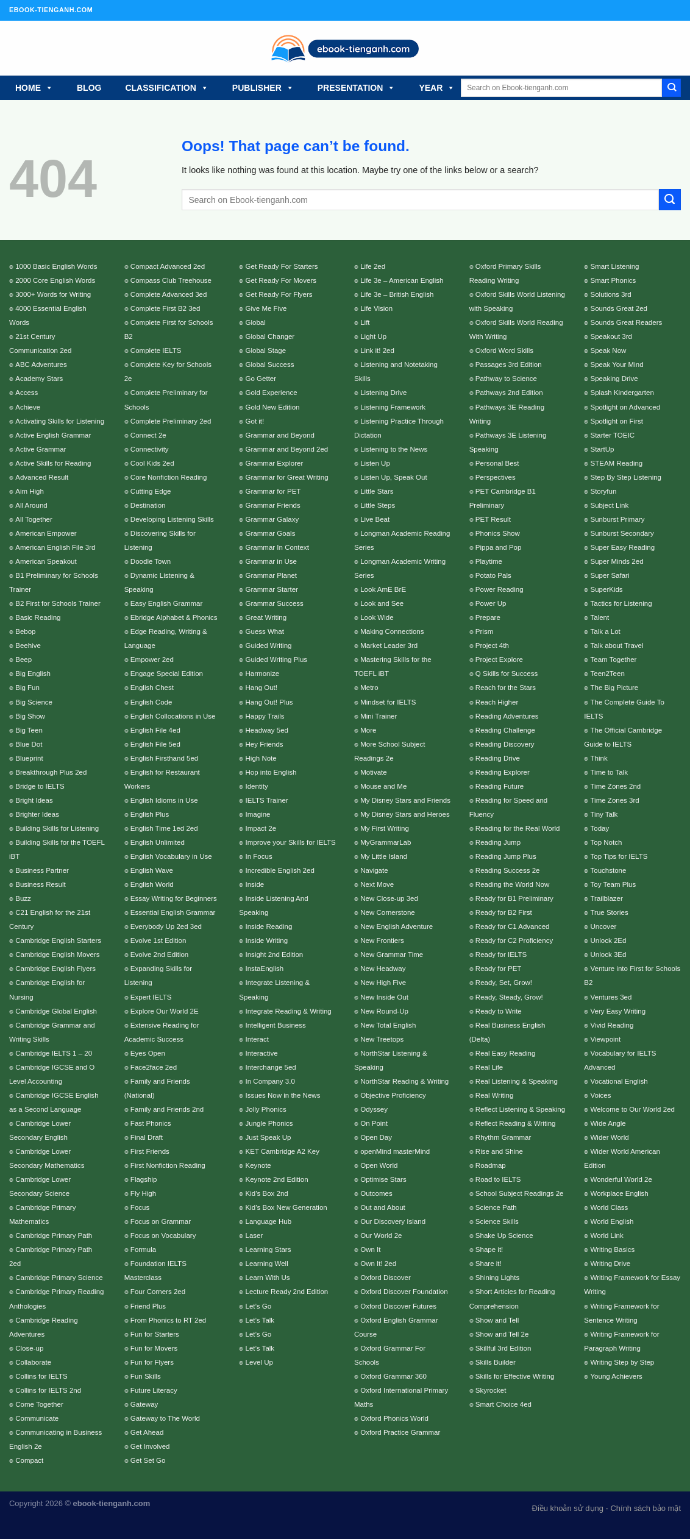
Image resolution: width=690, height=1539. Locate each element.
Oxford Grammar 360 (393, 1376)
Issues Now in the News (283, 1095)
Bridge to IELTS (39, 786)
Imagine (258, 814)
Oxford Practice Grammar (400, 1432)
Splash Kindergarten (621, 392)
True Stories (609, 912)
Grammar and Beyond (280, 435)
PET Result (493, 519)
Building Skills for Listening (57, 828)
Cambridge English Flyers (55, 968)
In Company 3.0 (270, 1081)
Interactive (262, 1053)
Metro (369, 687)
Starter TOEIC (612, 435)
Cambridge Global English (56, 1011)
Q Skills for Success (506, 673)
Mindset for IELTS (388, 702)
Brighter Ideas (37, 814)
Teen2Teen (607, 673)
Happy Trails (265, 716)
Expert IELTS (151, 997)
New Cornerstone (387, 912)
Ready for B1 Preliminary (514, 898)
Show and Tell (497, 1320)
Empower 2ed (152, 659)
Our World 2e (381, 1235)
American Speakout (46, 561)
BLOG (89, 88)
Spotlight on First (616, 421)
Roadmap (490, 1165)
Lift (364, 322)
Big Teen (29, 730)
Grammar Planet (271, 575)
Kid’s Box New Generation (286, 1207)
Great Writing (266, 617)
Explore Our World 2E (164, 1011)
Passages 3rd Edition (508, 364)
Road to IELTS (498, 1179)
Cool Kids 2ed (152, 463)
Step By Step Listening (625, 477)
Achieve (27, 407)
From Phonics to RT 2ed (168, 1320)
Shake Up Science (504, 1235)
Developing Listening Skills (172, 519)
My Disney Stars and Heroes (405, 814)
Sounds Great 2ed (618, 308)
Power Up (491, 603)
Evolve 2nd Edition (159, 954)
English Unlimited (157, 842)
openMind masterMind (395, 1151)
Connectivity (149, 449)
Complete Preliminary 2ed (171, 421)
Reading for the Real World (517, 828)
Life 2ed (372, 266)
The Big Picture (614, 687)
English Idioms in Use (164, 800)
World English (611, 1221)
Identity (257, 786)
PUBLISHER (263, 88)
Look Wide (376, 617)
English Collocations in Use (173, 716)
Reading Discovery (505, 744)
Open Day (376, 1137)
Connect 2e (148, 435)
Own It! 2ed (378, 1263)
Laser (254, 1235)
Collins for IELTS (41, 1376)
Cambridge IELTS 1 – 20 (53, 1053)
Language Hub (269, 1221)
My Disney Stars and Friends (405, 800)
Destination (148, 505)
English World (152, 884)
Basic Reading (37, 617)
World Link (606, 1235)
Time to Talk (608, 772)
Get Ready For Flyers (279, 294)
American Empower (45, 533)
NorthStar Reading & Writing (404, 1081)
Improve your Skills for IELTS (291, 842)
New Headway (382, 968)
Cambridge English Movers (57, 954)
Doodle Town (150, 561)
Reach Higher (496, 702)
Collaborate (33, 1362)
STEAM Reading (616, 463)
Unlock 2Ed (608, 940)
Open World (378, 1165)
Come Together (39, 1404)
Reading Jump (498, 842)
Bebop (25, 631)
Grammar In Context (277, 547)
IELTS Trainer (267, 800)
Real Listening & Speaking (516, 1081)
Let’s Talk (260, 1320)
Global (256, 322)
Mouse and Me (383, 786)
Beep (23, 659)
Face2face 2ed (153, 1067)
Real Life (489, 1067)
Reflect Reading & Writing (515, 1123)
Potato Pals (493, 575)
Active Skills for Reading (53, 463)
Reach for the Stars (505, 687)
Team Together (613, 659)
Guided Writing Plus (277, 659)
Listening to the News (393, 449)
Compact (29, 1460)
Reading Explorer (502, 772)
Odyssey (374, 1109)
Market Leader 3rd (389, 645)
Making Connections (392, 631)
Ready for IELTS (501, 954)
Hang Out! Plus (269, 702)
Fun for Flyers (152, 1362)
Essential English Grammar (173, 912)
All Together (33, 519)
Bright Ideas (33, 800)
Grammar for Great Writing (287, 477)
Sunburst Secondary (621, 533)
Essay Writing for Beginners (173, 898)
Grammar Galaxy (272, 519)
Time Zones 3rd (614, 800)
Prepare (487, 617)
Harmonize (263, 673)
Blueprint (29, 758)
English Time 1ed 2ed (164, 828)
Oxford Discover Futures (398, 1306)
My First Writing (384, 828)
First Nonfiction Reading (167, 1165)
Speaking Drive (614, 378)
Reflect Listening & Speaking (520, 1109)
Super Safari (609, 575)
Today (599, 828)
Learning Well (267, 1263)
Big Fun (27, 687)
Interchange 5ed (271, 1067)
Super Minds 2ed (616, 561)
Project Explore (499, 659)
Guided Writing (269, 645)
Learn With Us (268, 1277)
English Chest (152, 687)
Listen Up (375, 463)
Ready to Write (498, 1011)
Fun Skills (145, 1376)
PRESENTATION (357, 88)
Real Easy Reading (505, 1053)
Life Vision (376, 308)
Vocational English (618, 1081)
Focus (139, 1207)
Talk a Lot (605, 631)
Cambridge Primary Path (53, 1235)
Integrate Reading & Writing (289, 1011)
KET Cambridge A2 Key (282, 1151)
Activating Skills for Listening (59, 421)
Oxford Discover (385, 1277)
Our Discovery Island (392, 1221)
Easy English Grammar (166, 603)
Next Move (377, 884)
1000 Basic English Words (56, 266)
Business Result (40, 884)
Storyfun (603, 491)
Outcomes (376, 1193)
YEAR (437, 88)
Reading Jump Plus (505, 856)
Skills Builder (495, 1362)
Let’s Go (259, 1306)
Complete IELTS (156, 350)
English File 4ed (155, 730)
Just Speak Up (268, 1137)
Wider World (609, 1137)
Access (26, 392)
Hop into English (271, 772)
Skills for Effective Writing (514, 1376)
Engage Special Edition (166, 673)
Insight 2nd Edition (275, 954)
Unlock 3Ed (608, 954)
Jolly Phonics (266, 1109)
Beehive (28, 645)
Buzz (23, 898)
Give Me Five (266, 308)
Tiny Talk (603, 814)
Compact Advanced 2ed (167, 266)
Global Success (270, 364)
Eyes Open (147, 1053)
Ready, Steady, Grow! (509, 997)
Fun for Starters (154, 1334)
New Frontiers (382, 940)
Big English (33, 673)
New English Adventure (396, 926)
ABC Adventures (41, 364)
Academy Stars (39, 378)
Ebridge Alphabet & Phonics (174, 617)
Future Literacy (153, 1390)
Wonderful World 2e (621, 1179)
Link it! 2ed (377, 350)
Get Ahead (146, 1432)
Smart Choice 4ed (503, 1404)
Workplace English (619, 1193)
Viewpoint (605, 1039)
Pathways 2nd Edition (509, 392)
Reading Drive (497, 758)
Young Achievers (616, 1376)
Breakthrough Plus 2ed (51, 772)
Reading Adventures (507, 716)
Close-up (29, 1348)
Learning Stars (268, 1249)
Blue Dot (28, 744)
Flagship (143, 1179)
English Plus (149, 814)
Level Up (259, 1362)
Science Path (496, 1207)
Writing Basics (612, 1249)
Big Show (30, 716)
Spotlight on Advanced (625, 407)
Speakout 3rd (611, 336)
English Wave (151, 870)
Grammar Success (275, 603)
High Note (261, 758)
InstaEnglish (265, 968)
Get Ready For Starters (282, 266)
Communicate (37, 1418)
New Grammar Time (391, 954)
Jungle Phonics (269, 1123)
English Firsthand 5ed (164, 758)
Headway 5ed (267, 730)
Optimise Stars (383, 1179)
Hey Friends (264, 744)
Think (598, 758)
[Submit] (671, 88)
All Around (31, 505)
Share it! (488, 1263)
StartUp (602, 449)
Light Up (373, 336)
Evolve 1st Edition (158, 940)
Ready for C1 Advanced (512, 926)
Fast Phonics (150, 1123)
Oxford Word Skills (504, 350)
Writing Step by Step (622, 1362)
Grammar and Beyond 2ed (287, 449)
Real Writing (494, 1095)
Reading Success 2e (507, 870)
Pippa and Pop (498, 547)
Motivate (373, 772)
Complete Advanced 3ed (168, 294)
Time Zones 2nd (615, 786)
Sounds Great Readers (626, 322)
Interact (257, 1039)
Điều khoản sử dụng (567, 1508)
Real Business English (510, 1025)
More (368, 730)
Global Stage (266, 350)
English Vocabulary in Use (171, 856)
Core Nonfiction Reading (168, 477)
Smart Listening (614, 266)
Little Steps (377, 505)
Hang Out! (262, 687)
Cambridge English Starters (58, 940)
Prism (484, 631)
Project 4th (492, 645)
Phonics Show (497, 533)
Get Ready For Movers (281, 280)
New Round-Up (384, 1011)
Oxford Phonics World (394, 1418)
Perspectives (495, 477)
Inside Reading (269, 926)
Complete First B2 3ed (165, 308)
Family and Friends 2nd (167, 1109)
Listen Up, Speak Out (393, 477)
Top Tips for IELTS (618, 856)
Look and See (382, 603)
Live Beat (374, 519)
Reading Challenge (505, 730)
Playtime (488, 561)
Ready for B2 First (503, 912)
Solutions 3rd (610, 294)
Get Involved (150, 1446)
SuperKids (606, 589)
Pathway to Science (506, 378)
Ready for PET (498, 968)
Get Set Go (148, 1460)
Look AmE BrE (383, 589)
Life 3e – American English (401, 280)
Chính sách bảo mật (645, 1508)
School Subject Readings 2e (519, 1193)
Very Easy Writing (618, 1011)
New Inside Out (384, 997)
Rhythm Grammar (503, 1137)
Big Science (33, 702)
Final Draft (146, 1137)
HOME (34, 88)
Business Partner (42, 870)
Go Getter (261, 378)
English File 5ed (155, 744)
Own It (370, 1249)
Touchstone (608, 870)
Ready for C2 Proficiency (514, 940)
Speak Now (608, 350)
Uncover (603, 926)
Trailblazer (606, 898)
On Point (374, 1123)
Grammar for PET (273, 491)
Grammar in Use (271, 561)
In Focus (259, 856)
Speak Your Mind (616, 364)
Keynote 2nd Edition (277, 1179)
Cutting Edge (150, 491)
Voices (600, 1095)
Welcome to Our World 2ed (632, 1109)
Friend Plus (148, 1306)
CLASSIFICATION (166, 88)
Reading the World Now (512, 884)
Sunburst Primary (617, 519)
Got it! (255, 421)
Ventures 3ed (610, 997)
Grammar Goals (271, 533)
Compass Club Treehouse (171, 280)
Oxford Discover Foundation (403, 1291)
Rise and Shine (499, 1151)
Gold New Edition (273, 407)
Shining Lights (497, 1277)
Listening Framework (392, 407)
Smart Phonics (613, 280)
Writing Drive (610, 1263)
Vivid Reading (611, 1025)
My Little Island (383, 856)
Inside (255, 884)
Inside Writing (267, 940)
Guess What (265, 631)
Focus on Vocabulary (163, 1235)
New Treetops (382, 1039)
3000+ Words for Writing (53, 294)
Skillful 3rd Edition (503, 1348)
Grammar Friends (273, 505)
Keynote (258, 1165)
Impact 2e (261, 828)
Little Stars (376, 491)
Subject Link (609, 505)
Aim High (29, 491)
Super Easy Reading (622, 547)
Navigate (374, 870)
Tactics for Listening (621, 603)
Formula (143, 1249)
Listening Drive (383, 392)
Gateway (144, 1404)
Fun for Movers (153, 1348)
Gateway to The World (165, 1418)
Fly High (143, 1193)
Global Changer (270, 336)
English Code (151, 702)
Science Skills (497, 1221)
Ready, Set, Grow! (503, 982)
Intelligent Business (276, 1025)
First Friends (149, 1151)
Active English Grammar (53, 435)
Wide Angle (607, 1123)
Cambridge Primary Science (58, 1277)
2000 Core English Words (55, 280)
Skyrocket (491, 1390)
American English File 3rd (55, 547)
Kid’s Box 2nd (267, 1193)
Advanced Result (41, 477)
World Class (609, 1207)
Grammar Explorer (275, 463)
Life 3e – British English (396, 294)
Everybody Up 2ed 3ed (166, 926)
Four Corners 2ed (157, 1291)
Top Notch (606, 842)
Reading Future (499, 786)
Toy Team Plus (613, 884)
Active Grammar (40, 449)
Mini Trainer (378, 716)
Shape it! (489, 1249)
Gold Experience (271, 392)
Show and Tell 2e (502, 1334)
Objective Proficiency (393, 1095)
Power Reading (499, 589)
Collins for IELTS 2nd (48, 1390)
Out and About (382, 1207)
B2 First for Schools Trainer (58, 603)
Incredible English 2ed (280, 870)
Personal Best (497, 463)
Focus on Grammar (160, 1221)
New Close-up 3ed (389, 898)
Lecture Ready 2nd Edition (287, 1291)
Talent (599, 617)
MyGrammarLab (385, 842)
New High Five (383, 982)
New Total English (388, 1025)
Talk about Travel (616, 645)
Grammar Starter (272, 589)
